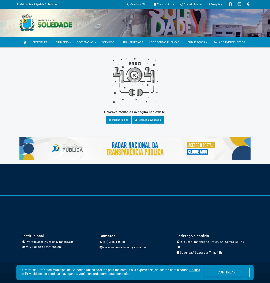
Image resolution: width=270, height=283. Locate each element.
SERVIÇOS (109, 42)
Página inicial (118, 119)
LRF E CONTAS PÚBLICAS (165, 42)
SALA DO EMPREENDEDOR (229, 42)
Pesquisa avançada (148, 119)
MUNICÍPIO (63, 42)
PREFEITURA (41, 42)
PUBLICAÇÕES (197, 42)
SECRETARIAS (86, 42)
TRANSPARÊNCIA (133, 42)
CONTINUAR (227, 272)
